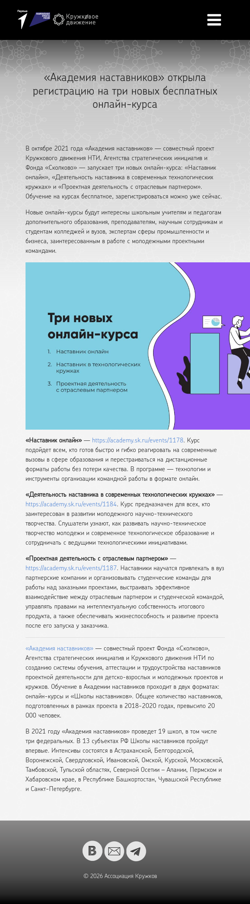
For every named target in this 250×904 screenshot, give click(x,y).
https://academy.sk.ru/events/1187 (71, 568)
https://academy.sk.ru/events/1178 (137, 441)
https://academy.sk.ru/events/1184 (71, 505)
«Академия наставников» (59, 649)
